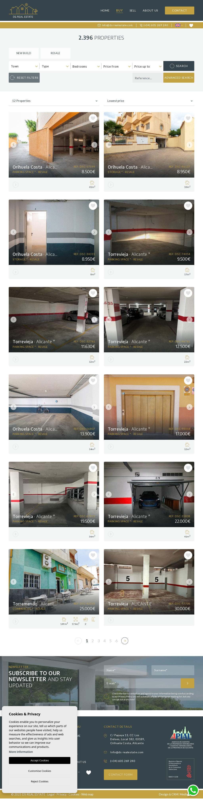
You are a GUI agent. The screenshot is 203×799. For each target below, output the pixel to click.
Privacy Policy (125, 696)
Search (179, 66)
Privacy (61, 794)
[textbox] (25, 66)
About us (150, 10)
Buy (119, 10)
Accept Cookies (40, 760)
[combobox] (24, 66)
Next (95, 145)
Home (105, 10)
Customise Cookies (39, 770)
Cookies (74, 794)
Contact (179, 10)
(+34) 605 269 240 (154, 25)
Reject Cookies (39, 781)
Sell (133, 10)
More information (21, 751)
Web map (87, 794)
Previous (13, 145)
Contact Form (121, 775)
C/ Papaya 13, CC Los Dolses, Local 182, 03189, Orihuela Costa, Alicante (127, 739)
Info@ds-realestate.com (115, 25)
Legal (51, 794)
